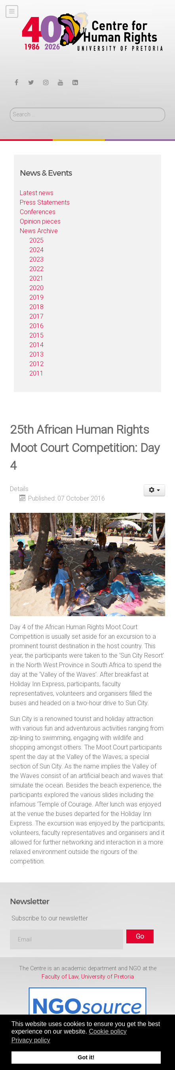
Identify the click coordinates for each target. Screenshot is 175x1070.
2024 (36, 250)
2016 (36, 326)
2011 (36, 373)
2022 (36, 269)
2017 (36, 316)
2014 (36, 345)
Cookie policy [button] (107, 1031)
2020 (36, 288)
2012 (36, 364)
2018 (36, 307)
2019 (36, 297)
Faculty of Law (60, 976)
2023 (36, 259)
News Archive (39, 231)
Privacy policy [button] (30, 1040)
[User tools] (154, 490)
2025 (36, 240)
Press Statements (45, 202)
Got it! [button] (86, 1057)
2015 (36, 335)
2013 (36, 354)
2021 (36, 278)
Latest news (36, 193)
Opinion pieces (40, 221)
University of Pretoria (107, 976)
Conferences (37, 212)
